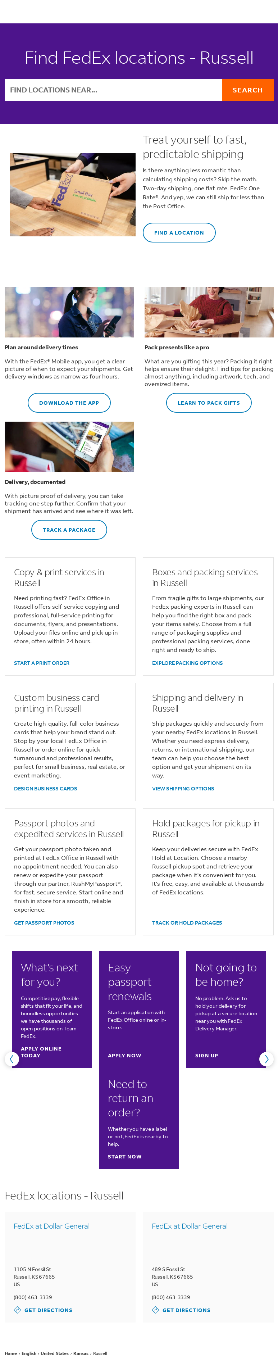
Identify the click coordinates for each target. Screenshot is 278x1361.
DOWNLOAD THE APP (63, 399)
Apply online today (48, 1052)
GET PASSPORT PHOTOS (44, 922)
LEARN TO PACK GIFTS (203, 399)
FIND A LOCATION (173, 229)
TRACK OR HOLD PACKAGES (187, 922)
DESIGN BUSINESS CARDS (45, 788)
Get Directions (43, 1310)
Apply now (124, 1055)
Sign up (206, 1055)
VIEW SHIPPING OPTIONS (183, 788)
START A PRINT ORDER (41, 662)
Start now (125, 1156)
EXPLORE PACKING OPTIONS (187, 662)
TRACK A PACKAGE (63, 526)
